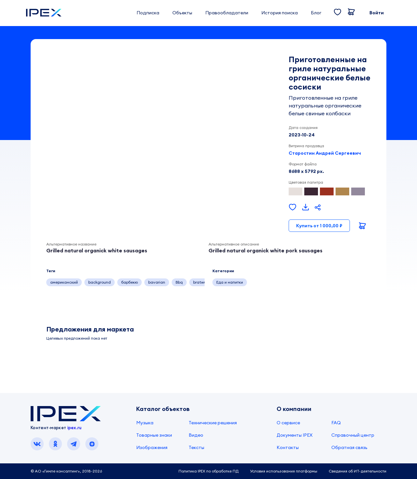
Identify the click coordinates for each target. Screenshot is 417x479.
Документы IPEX (294, 435)
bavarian (156, 282)
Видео (196, 435)
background (99, 282)
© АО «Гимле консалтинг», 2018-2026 (66, 471)
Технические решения (213, 423)
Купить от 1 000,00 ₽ (319, 226)
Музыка (144, 423)
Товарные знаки (154, 435)
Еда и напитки (229, 282)
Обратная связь (349, 447)
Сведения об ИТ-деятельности (357, 471)
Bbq (179, 282)
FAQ (336, 423)
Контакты (288, 447)
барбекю (129, 282)
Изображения (151, 447)
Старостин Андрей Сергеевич (325, 153)
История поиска (279, 13)
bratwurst (202, 282)
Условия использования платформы (283, 471)
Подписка (148, 13)
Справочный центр (352, 435)
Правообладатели (226, 13)
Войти (376, 13)
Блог (316, 13)
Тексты (196, 447)
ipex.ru (74, 427)
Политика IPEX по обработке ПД (208, 471)
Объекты (182, 13)
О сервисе (288, 423)
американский (64, 282)
